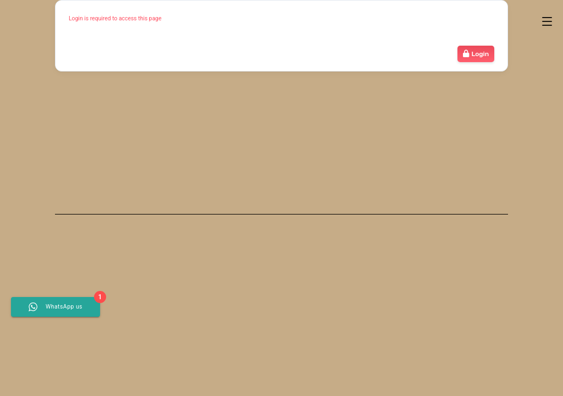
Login (476, 54)
